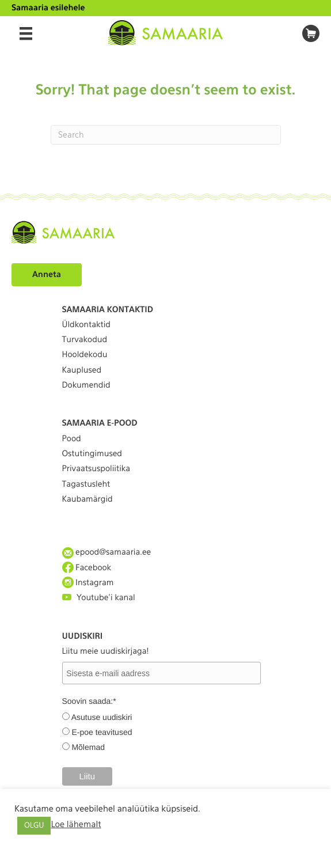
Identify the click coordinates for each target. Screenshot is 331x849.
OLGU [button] (34, 825)
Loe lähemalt (76, 824)
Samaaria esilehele (48, 8)
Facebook (87, 567)
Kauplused (82, 370)
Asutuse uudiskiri (101, 717)
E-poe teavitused (101, 732)
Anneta (46, 274)
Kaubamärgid (87, 499)
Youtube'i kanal (98, 597)
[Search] (166, 135)
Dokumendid (86, 385)
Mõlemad (88, 747)
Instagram (88, 582)
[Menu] (26, 33)
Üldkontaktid (86, 324)
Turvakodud (85, 339)
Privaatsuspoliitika (96, 468)
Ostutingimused (92, 453)
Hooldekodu (85, 354)
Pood (71, 439)
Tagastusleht (86, 484)
